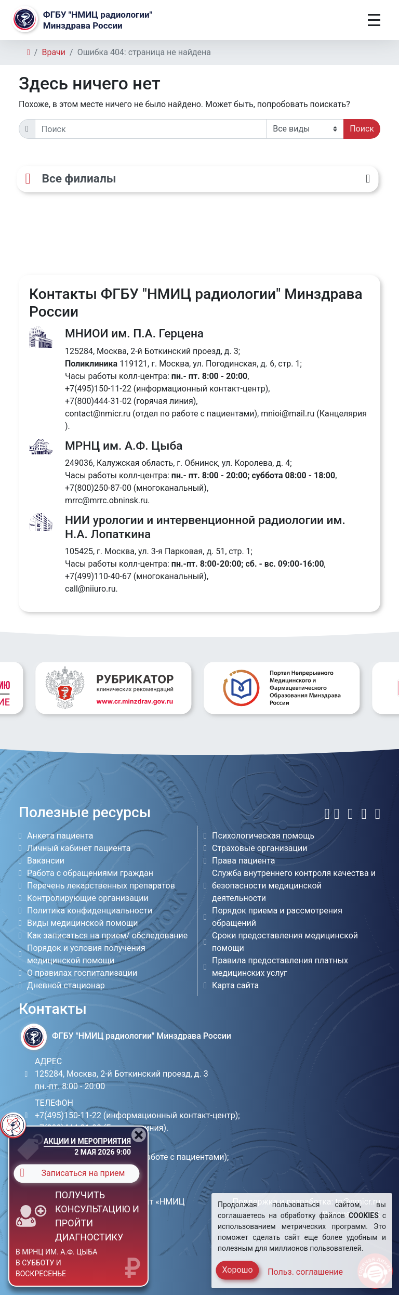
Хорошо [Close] (237, 1270)
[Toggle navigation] (374, 20)
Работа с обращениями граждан (90, 873)
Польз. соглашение (305, 1272)
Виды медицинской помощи (82, 923)
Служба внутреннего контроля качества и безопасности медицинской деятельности (294, 885)
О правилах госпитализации (82, 973)
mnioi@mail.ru (287, 413)
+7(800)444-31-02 (98, 401)
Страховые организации (260, 848)
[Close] (138, 1135)
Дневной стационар (66, 985)
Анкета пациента (60, 836)
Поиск (362, 129)
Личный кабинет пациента (78, 848)
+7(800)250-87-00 (98, 488)
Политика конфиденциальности (89, 910)
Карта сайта (235, 985)
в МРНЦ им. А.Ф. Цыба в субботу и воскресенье (56, 1263)
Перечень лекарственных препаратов (101, 886)
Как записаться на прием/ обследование (107, 935)
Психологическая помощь (263, 836)
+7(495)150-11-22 (98, 389)
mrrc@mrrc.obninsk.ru (106, 500)
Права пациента (243, 861)
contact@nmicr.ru (97, 413)
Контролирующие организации (88, 898)
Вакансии (45, 861)
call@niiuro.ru (90, 589)
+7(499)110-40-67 (98, 576)
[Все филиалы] (197, 179)
